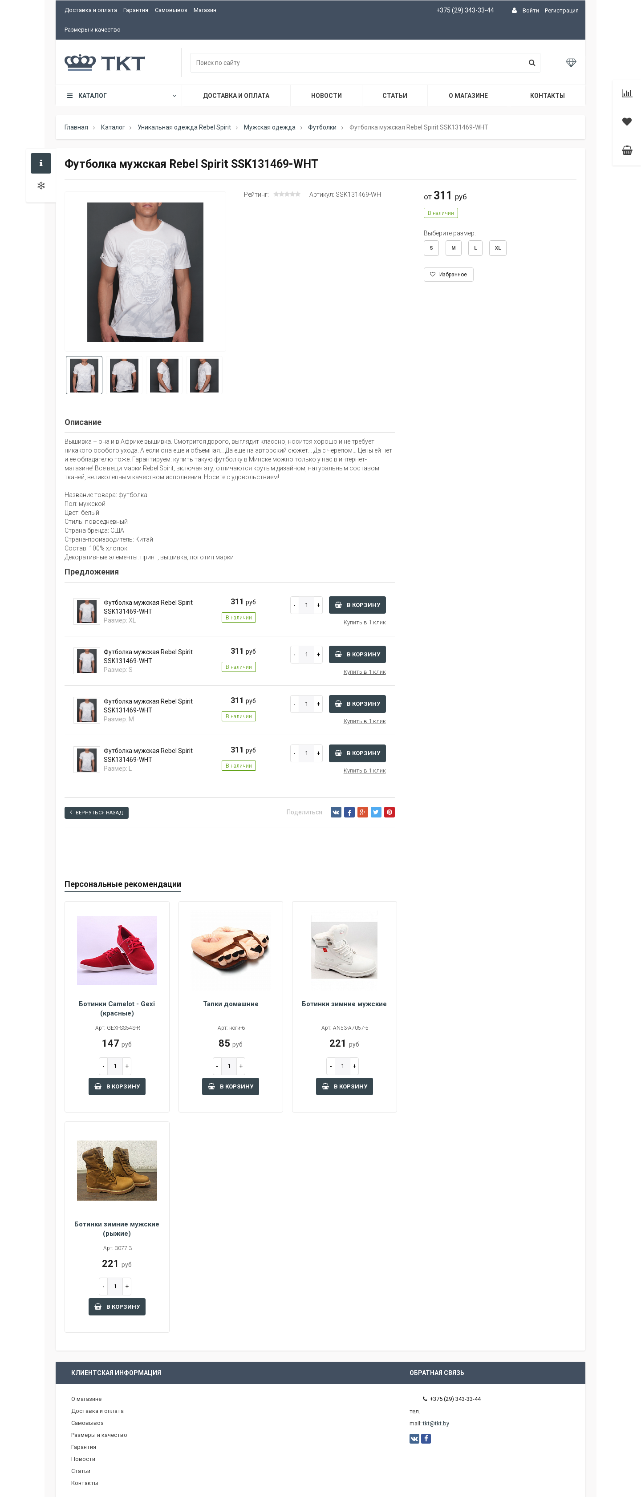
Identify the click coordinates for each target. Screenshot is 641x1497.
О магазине (468, 95)
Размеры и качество (93, 29)
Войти (531, 10)
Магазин (205, 10)
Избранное (448, 274)
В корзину (357, 605)
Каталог (121, 95)
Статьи (394, 95)
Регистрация (562, 10)
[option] (145, 272)
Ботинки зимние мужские (344, 1004)
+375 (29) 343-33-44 (465, 10)
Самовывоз (171, 10)
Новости (326, 95)
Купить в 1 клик (365, 622)
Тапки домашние (231, 1004)
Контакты (547, 95)
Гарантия (135, 10)
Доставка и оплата (91, 10)
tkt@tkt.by (436, 1423)
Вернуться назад (96, 812)
